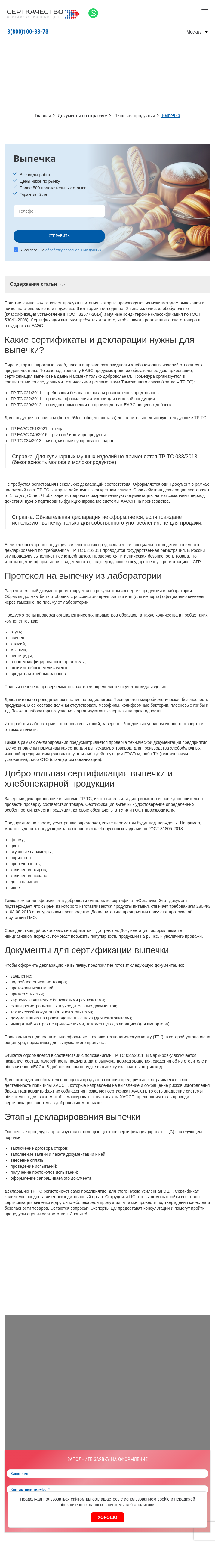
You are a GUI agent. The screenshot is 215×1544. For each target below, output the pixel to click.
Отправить (59, 235)
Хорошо (107, 1517)
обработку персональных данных (73, 250)
